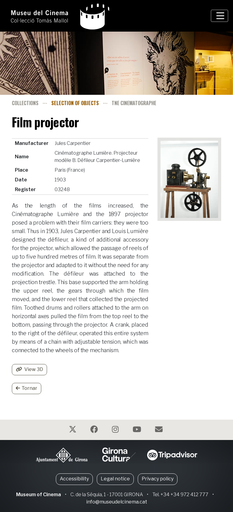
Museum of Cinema (38, 494)
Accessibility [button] (74, 479)
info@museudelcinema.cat (116, 502)
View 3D (29, 369)
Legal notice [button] (115, 479)
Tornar (26, 388)
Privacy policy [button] (158, 479)
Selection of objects (75, 103)
